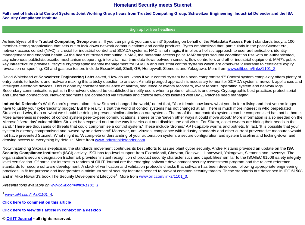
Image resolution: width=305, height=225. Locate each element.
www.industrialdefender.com (120, 140)
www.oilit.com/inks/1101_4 (28, 194)
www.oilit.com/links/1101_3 (163, 176)
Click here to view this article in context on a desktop (51, 210)
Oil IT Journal (19, 218)
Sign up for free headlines (153, 29)
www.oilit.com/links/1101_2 (251, 68)
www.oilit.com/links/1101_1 (74, 185)
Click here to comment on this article (36, 202)
